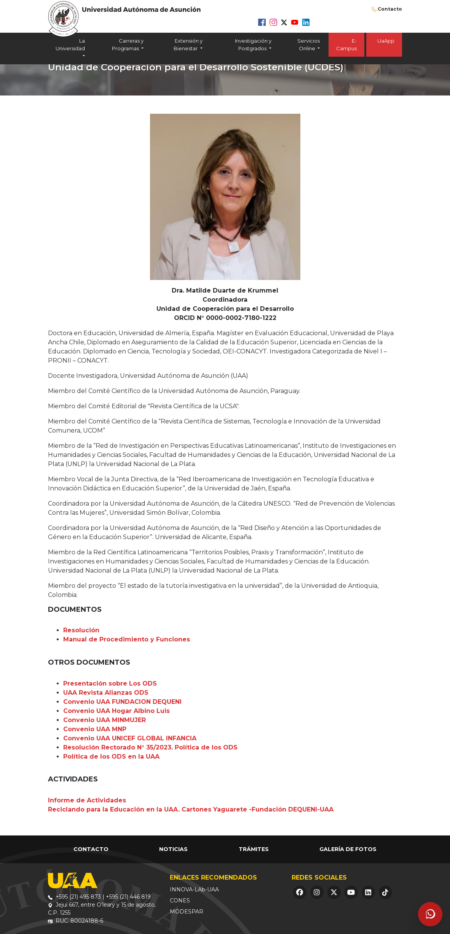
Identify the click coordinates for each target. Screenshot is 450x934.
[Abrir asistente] (430, 914)
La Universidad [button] (70, 44)
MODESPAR (186, 911)
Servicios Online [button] (308, 44)
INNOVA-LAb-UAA (194, 889)
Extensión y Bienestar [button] (188, 44)
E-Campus (346, 44)
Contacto (390, 9)
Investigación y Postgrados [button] (253, 44)
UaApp (384, 44)
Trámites (254, 849)
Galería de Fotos (348, 849)
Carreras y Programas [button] (128, 44)
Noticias (173, 849)
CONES (180, 900)
